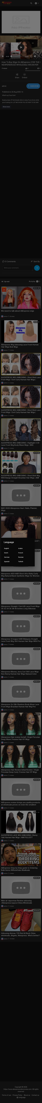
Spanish (6, 561)
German (6, 557)
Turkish (20, 561)
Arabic (20, 548)
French (20, 553)
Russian (20, 557)
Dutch (6, 553)
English (6, 548)
